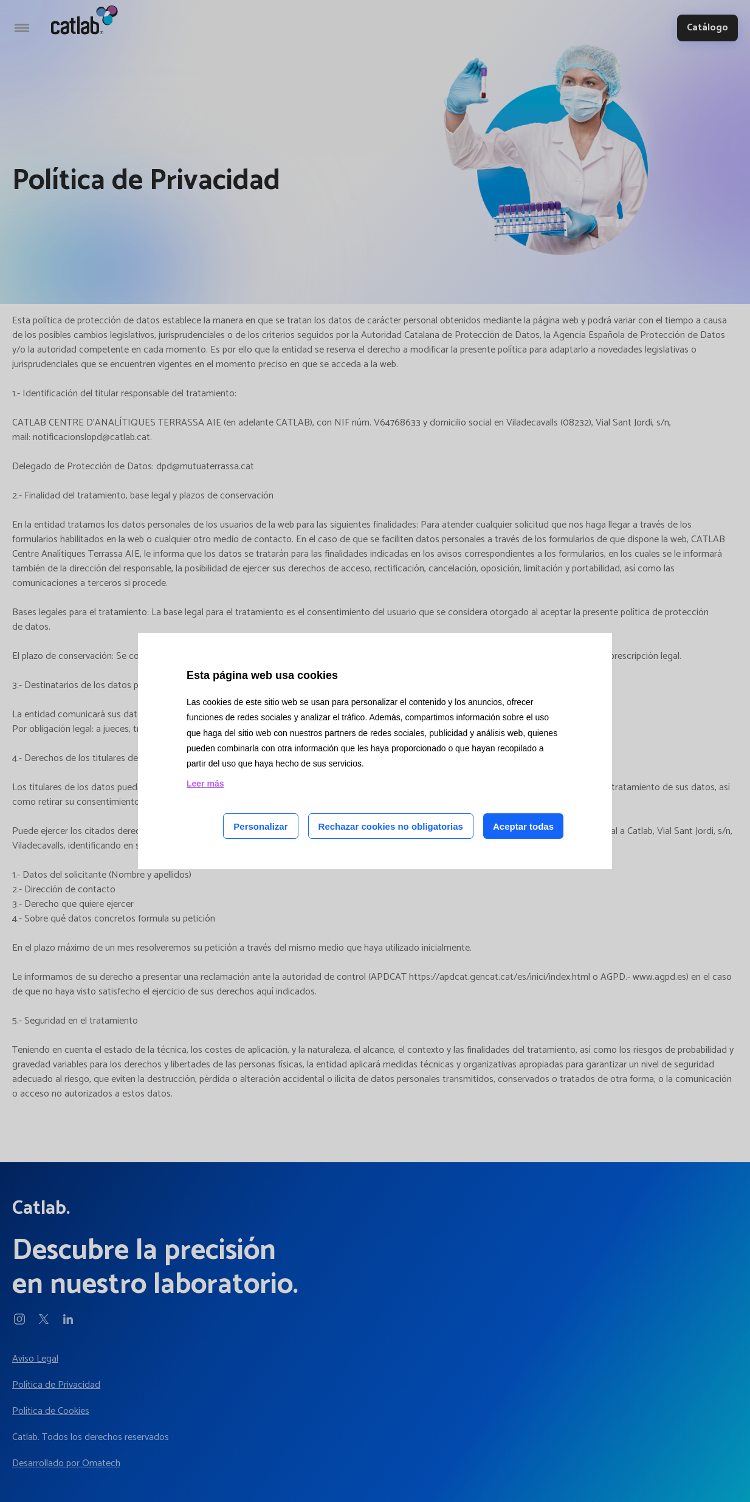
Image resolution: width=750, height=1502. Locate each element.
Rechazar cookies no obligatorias (390, 826)
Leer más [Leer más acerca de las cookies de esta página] (205, 783)
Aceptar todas (523, 826)
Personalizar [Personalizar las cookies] (260, 826)
